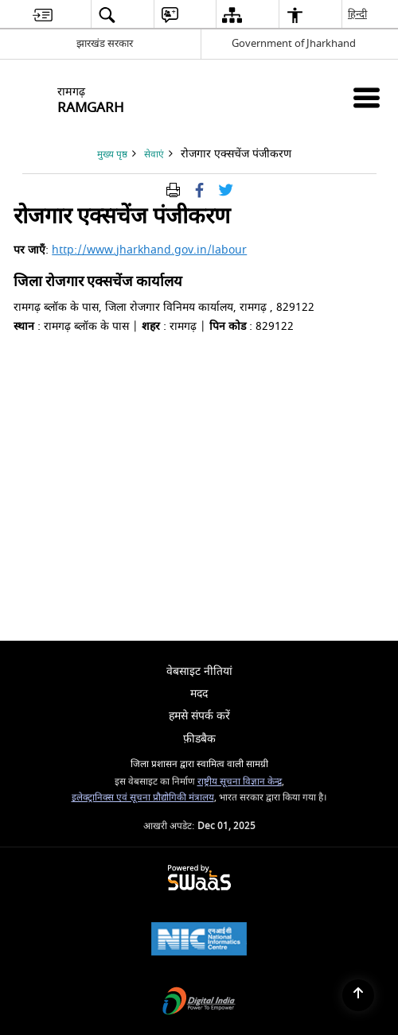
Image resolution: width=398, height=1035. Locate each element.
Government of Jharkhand (294, 43)
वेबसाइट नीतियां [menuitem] (199, 671)
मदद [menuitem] (199, 693)
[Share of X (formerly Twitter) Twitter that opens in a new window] (225, 189)
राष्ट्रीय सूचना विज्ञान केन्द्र (239, 782)
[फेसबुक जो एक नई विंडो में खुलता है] (199, 189)
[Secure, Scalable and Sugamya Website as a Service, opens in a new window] (199, 878)
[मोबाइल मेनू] (366, 97)
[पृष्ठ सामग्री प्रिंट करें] (173, 189)
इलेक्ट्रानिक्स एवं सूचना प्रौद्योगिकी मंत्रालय (143, 797)
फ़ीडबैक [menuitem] (199, 739)
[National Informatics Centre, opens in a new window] (199, 940)
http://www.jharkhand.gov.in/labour (149, 250)
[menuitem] (42, 14)
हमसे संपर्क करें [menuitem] (199, 715)
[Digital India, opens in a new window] (199, 1002)
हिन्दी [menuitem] (358, 13)
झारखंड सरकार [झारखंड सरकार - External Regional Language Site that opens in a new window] (104, 43)
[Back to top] (358, 995)
